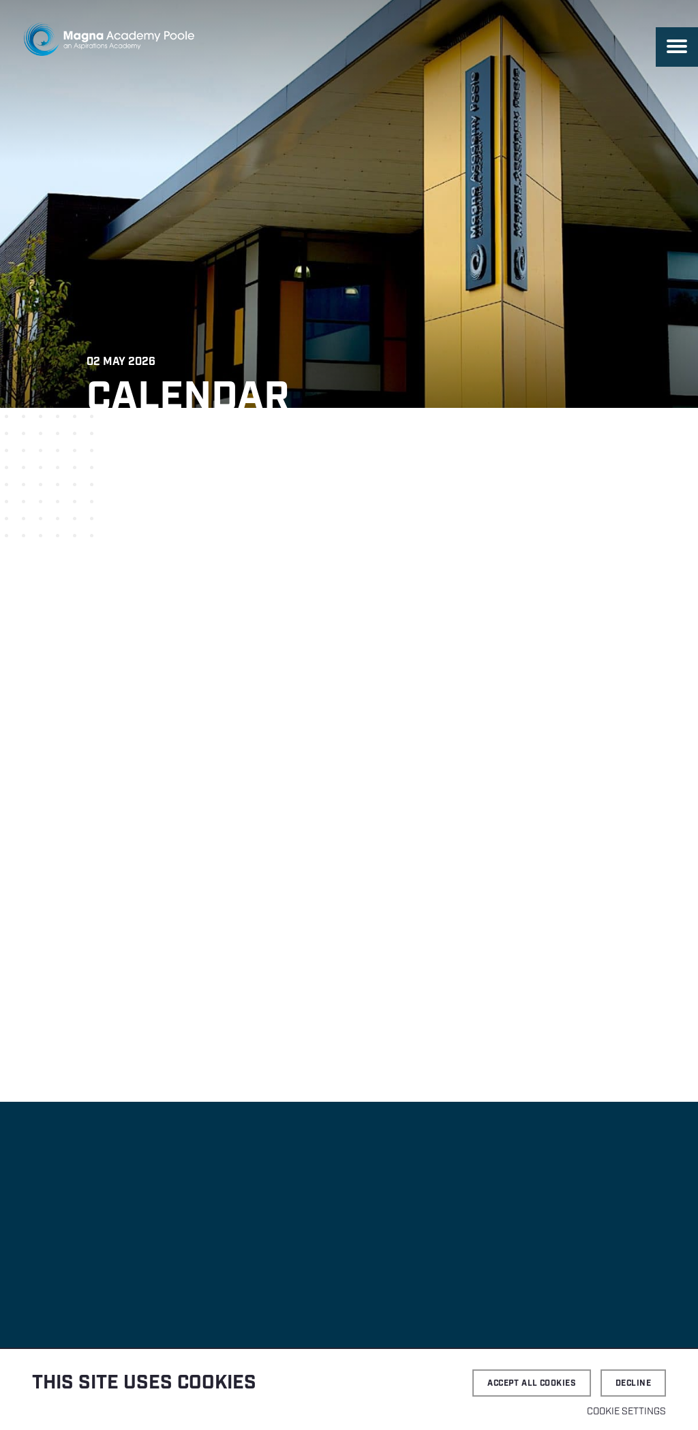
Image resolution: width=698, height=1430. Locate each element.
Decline (633, 1383)
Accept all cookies (531, 1383)
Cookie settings (626, 1411)
